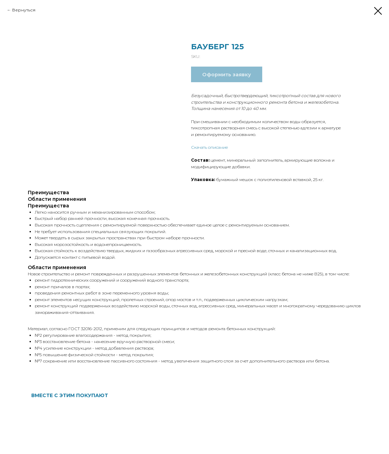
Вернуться (23, 9)
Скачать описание (209, 147)
